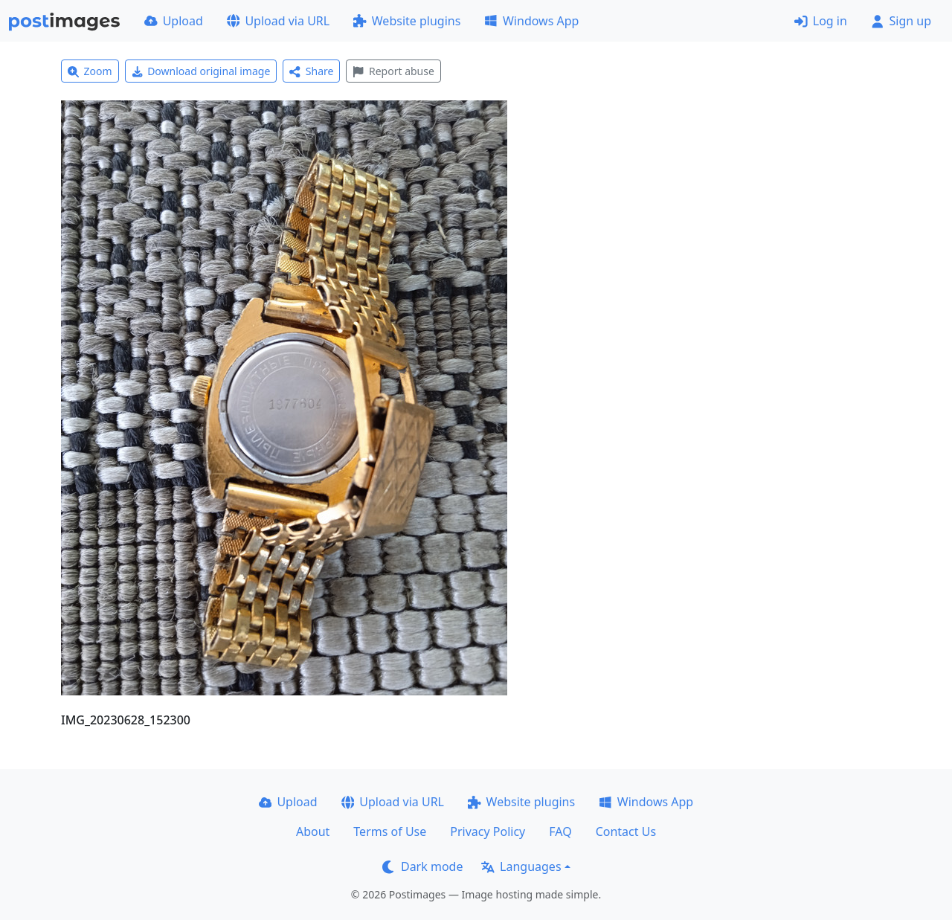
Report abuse (393, 71)
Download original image (201, 71)
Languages (521, 866)
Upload (173, 21)
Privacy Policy (487, 831)
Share (311, 71)
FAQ (560, 831)
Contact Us (626, 831)
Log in (820, 21)
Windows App (531, 21)
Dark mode (422, 866)
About (312, 831)
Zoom (90, 71)
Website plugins (406, 21)
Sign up (901, 21)
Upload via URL (278, 21)
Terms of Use (389, 831)
